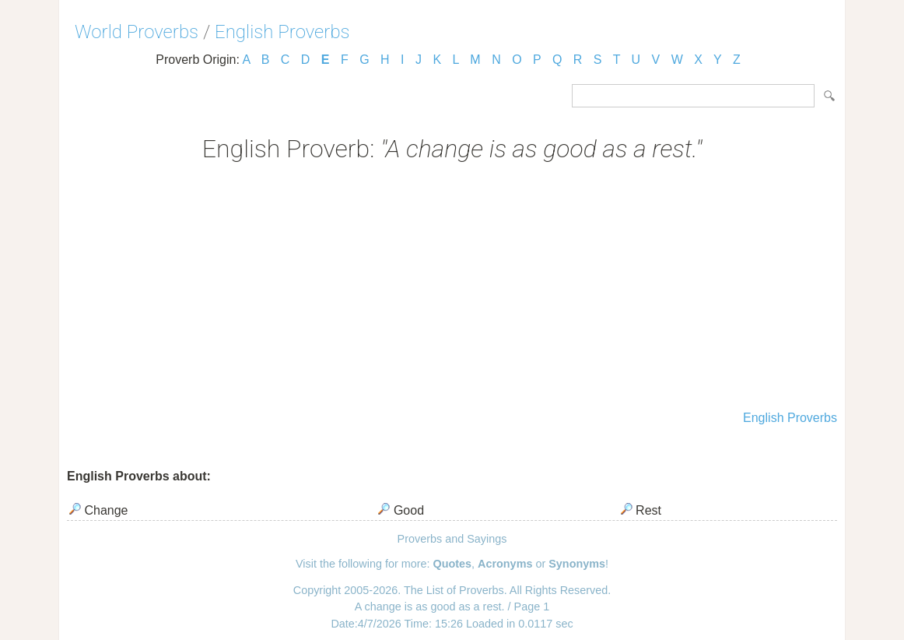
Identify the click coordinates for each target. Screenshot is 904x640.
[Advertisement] (452, 288)
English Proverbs (282, 32)
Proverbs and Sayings (452, 539)
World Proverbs (136, 32)
